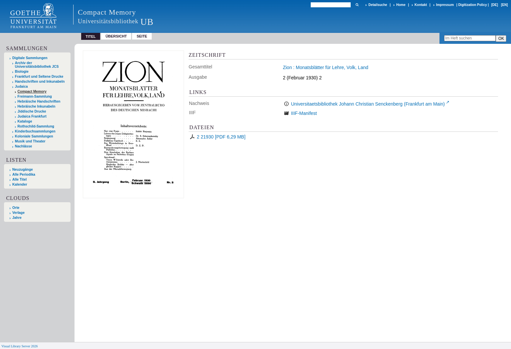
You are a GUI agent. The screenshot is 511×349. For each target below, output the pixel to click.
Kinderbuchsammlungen (35, 131)
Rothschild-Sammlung (36, 126)
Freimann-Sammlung (35, 96)
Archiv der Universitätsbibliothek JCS (37, 64)
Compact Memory (32, 91)
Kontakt (421, 5)
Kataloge (25, 121)
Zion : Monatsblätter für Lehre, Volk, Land (325, 67)
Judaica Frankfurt (32, 116)
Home (401, 5)
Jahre (17, 217)
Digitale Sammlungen (30, 58)
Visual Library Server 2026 (19, 346)
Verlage (18, 213)
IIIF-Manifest (304, 113)
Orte (15, 208)
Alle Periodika (23, 174)
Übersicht (116, 36)
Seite (142, 36)
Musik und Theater (30, 141)
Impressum (445, 5)
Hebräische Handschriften (39, 101)
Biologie (22, 71)
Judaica (21, 86)
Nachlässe (23, 146)
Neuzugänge (22, 169)
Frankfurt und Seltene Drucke (39, 76)
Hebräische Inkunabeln (37, 106)
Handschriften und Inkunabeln (40, 81)
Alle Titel (19, 179)
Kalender (19, 184)
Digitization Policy (472, 5)
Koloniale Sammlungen (34, 136)
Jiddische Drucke (32, 111)
